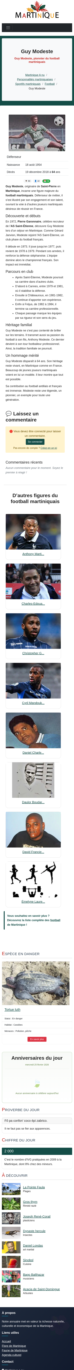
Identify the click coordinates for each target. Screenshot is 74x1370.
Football (50, 84)
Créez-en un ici (49, 448)
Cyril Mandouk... (33, 703)
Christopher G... (33, 653)
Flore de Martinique (14, 1345)
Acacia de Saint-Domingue (41, 1289)
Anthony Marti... (33, 554)
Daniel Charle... (33, 752)
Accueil (6, 1341)
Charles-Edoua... (33, 603)
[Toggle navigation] (8, 28)
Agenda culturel (11, 1355)
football (55, 920)
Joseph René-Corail (37, 1216)
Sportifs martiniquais (28, 84)
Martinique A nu (35, 75)
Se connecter (35, 441)
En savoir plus (37, 1039)
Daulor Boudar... (33, 802)
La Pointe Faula (34, 1187)
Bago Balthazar (33, 1274)
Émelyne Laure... (33, 901)
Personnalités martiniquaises (35, 79)
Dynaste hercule (34, 1231)
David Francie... (33, 852)
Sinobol (28, 1260)
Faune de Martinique (15, 1350)
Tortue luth (12, 1010)
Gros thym (30, 1201)
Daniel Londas (33, 1245)
